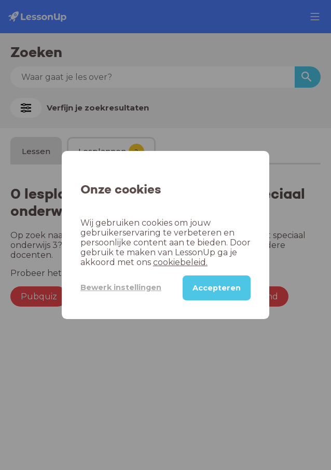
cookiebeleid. (180, 262)
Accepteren (216, 288)
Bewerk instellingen (120, 287)
